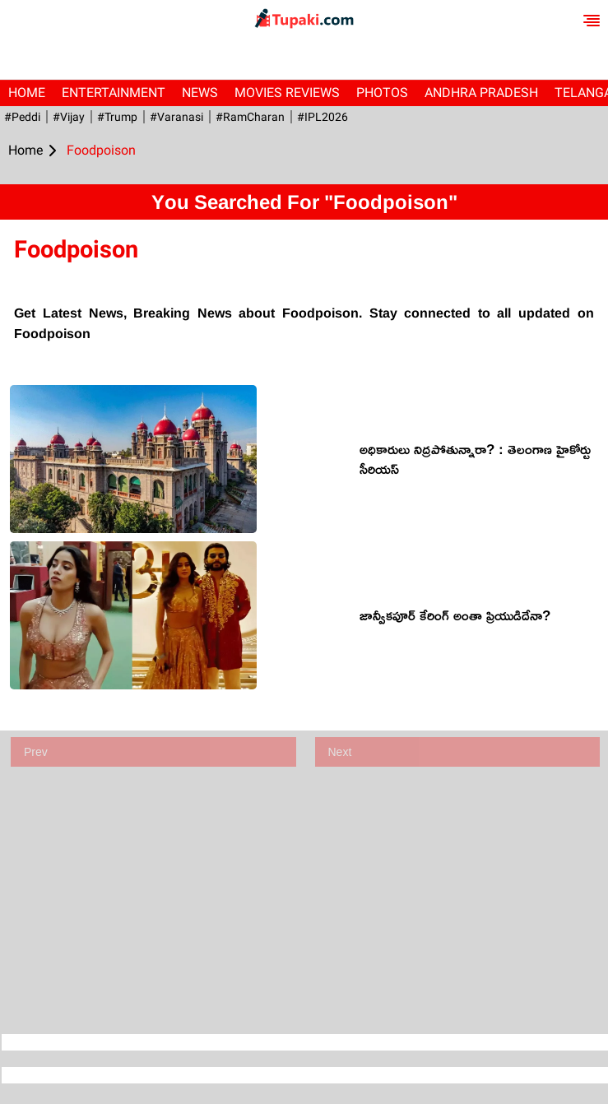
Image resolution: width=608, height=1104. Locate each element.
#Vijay (69, 116)
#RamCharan (250, 116)
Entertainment (113, 92)
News (200, 92)
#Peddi (22, 116)
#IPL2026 (322, 116)
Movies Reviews (287, 92)
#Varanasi (176, 116)
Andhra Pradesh (481, 92)
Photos (382, 92)
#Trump (117, 116)
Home (26, 92)
